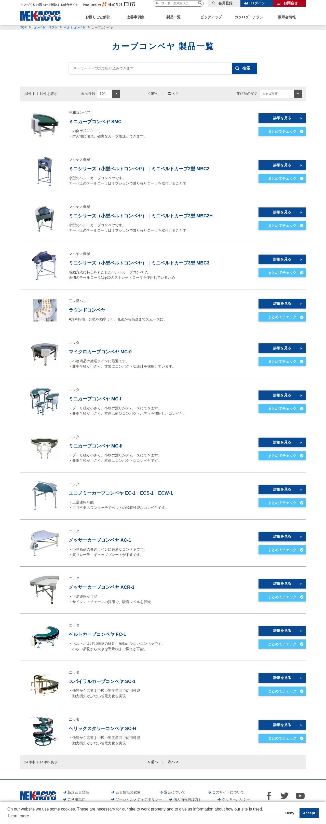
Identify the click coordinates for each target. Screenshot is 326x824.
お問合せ (290, 3)
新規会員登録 (78, 792)
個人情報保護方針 (187, 799)
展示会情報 (287, 17)
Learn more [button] (18, 816)
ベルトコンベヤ (74, 27)
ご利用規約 (76, 799)
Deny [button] (289, 813)
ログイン (258, 3)
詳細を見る (282, 118)
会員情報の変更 (128, 792)
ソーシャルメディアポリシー (139, 799)
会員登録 (225, 3)
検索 (246, 68)
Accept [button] (309, 813)
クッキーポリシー (236, 799)
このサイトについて (228, 792)
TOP (23, 27)
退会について (174, 792)
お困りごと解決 (97, 17)
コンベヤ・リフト (45, 27)
